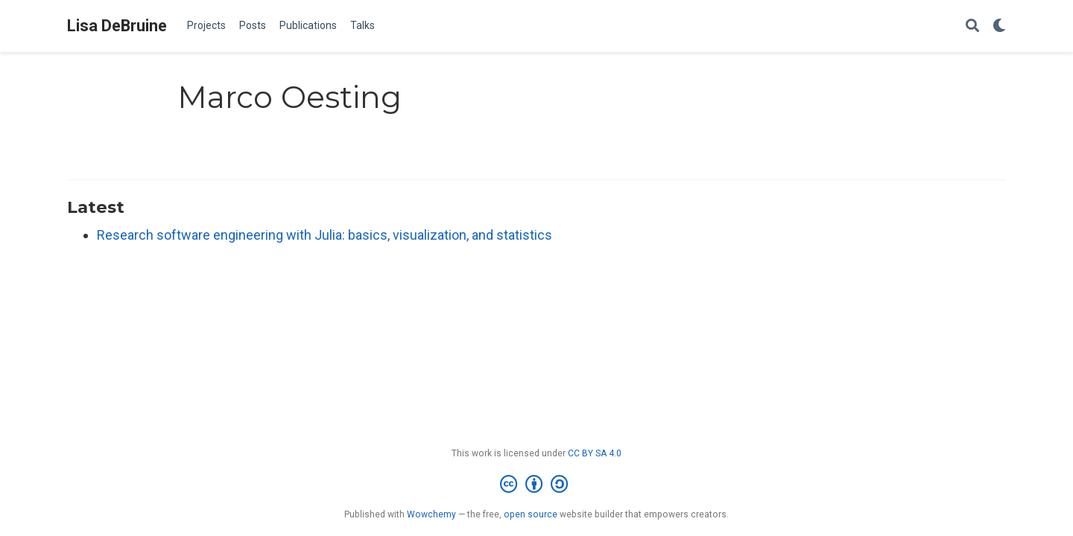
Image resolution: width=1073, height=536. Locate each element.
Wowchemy (431, 514)
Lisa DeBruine (117, 25)
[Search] (972, 26)
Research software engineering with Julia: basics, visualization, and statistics (324, 235)
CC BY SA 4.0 (594, 453)
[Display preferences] (999, 26)
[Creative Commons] (537, 484)
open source (530, 514)
